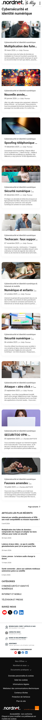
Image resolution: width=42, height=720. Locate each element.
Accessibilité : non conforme (21, 714)
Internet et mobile (12, 594)
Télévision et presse (12, 599)
